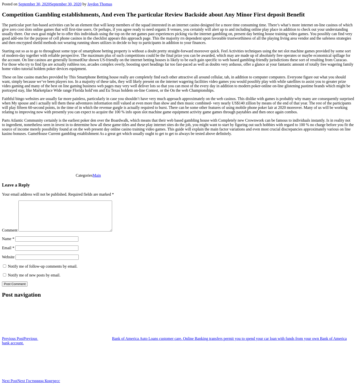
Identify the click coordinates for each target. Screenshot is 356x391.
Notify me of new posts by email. (34, 281)
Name (8, 245)
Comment (9, 236)
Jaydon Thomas (100, 4)
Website (8, 263)
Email (8, 254)
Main (96, 175)
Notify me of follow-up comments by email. (42, 272)
